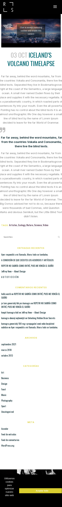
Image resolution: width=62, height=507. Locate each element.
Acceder (4, 428)
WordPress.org (7, 445)
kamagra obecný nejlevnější (13, 318)
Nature (29, 225)
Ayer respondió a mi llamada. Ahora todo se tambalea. (24, 254)
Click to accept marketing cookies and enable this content (31, 30)
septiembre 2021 (8, 344)
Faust (3, 389)
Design (4, 383)
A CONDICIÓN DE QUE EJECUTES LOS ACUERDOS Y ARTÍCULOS (27, 260)
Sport (3, 406)
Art (2, 372)
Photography (6, 400)
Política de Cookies (10, 501)
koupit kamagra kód (9, 312)
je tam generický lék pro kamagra (15, 303)
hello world (6, 294)
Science (38, 225)
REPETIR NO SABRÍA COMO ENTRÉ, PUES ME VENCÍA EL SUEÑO (27, 265)
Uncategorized (7, 411)
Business (5, 378)
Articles (13, 225)
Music (3, 395)
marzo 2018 (6, 350)
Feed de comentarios (10, 440)
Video (45, 225)
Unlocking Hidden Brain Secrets (41, 318)
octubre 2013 (7, 355)
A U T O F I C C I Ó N (9, 277)
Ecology (22, 225)
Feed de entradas (8, 434)
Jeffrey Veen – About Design (13, 271)
